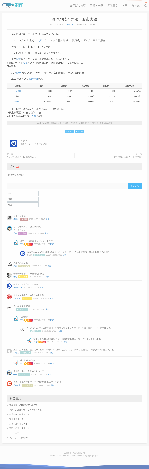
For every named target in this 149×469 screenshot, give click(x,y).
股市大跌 (79, 131)
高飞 (22, 244)
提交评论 (135, 186)
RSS (136, 5)
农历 (39, 40)
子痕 (15, 233)
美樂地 (16, 219)
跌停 (34, 116)
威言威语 (16, 385)
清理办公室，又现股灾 (19, 428)
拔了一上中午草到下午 (19, 424)
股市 (18, 59)
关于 (124, 5)
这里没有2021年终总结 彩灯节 (23, 405)
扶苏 (15, 374)
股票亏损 (69, 131)
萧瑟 (15, 266)
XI (27, 331)
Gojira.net (65, 456)
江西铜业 (18, 91)
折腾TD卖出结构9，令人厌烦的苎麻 (25, 410)
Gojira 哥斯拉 (13, 5)
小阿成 (16, 353)
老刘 (15, 277)
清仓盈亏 (17, 101)
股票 (25, 63)
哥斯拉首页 (78, 5)
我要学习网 (17, 288)
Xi (14, 309)
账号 (18, 72)
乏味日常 (112, 5)
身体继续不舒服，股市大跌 (74, 19)
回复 (47, 219)
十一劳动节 (14, 433)
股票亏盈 (33, 79)
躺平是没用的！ (16, 419)
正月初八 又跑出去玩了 (19, 437)
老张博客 (16, 298)
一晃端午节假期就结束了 (20, 414)
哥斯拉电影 (96, 5)
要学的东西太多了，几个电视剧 (128, 157)
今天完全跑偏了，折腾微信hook (21, 157)
